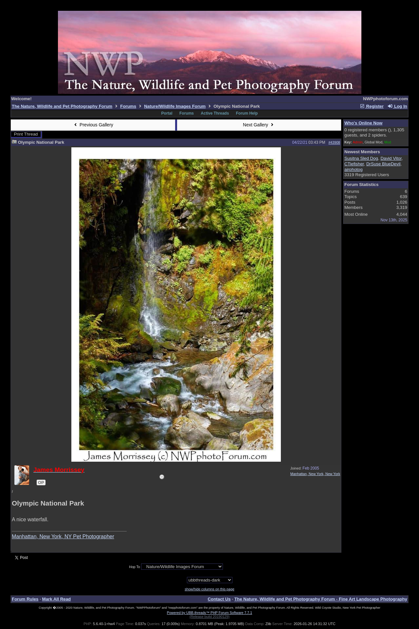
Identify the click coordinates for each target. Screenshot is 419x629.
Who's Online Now (363, 122)
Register (371, 106)
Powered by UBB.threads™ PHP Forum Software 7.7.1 (209, 613)
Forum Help (247, 113)
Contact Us (219, 599)
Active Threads (215, 113)
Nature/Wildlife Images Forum (175, 106)
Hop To (134, 567)
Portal (167, 113)
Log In (397, 106)
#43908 (334, 142)
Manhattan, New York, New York (315, 474)
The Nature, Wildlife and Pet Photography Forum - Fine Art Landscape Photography (320, 599)
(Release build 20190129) (209, 617)
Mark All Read (56, 599)
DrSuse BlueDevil (383, 163)
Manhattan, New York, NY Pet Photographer (63, 536)
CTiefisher (354, 163)
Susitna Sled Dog (361, 158)
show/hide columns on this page (209, 589)
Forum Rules (25, 599)
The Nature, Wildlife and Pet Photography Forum (62, 106)
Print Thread (26, 134)
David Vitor (390, 158)
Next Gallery (259, 124)
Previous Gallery (93, 124)
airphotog (353, 169)
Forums (128, 106)
